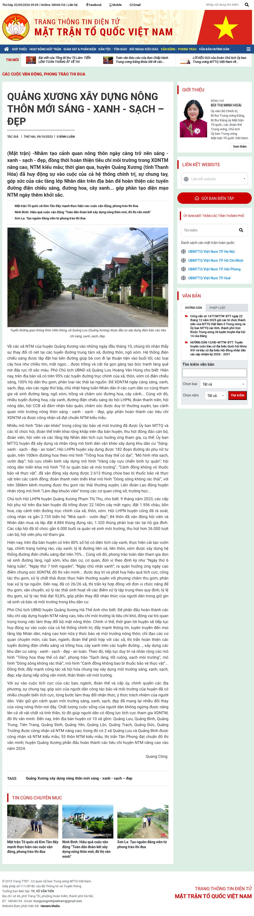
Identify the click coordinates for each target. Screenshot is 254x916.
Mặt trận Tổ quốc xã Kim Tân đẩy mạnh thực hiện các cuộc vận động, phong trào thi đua (32, 847)
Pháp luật (217, 308)
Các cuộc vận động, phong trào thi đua (43, 74)
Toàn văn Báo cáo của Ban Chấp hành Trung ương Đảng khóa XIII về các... (142, 60)
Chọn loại (190, 384)
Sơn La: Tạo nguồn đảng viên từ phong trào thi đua (142, 844)
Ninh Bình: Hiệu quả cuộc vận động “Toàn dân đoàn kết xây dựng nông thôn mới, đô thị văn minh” (86, 849)
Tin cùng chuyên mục (37, 797)
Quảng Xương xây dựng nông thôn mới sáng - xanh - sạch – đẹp (79, 778)
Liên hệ (72, 5)
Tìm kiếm (237, 395)
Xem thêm (240, 146)
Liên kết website (201, 164)
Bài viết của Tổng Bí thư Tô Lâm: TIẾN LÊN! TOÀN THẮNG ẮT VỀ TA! (64, 60)
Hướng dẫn (193, 308)
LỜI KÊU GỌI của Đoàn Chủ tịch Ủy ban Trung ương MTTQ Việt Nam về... (219, 60)
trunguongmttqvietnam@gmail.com (57, 901)
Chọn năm (191, 395)
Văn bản (191, 295)
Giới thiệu (193, 89)
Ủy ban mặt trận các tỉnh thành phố (214, 216)
